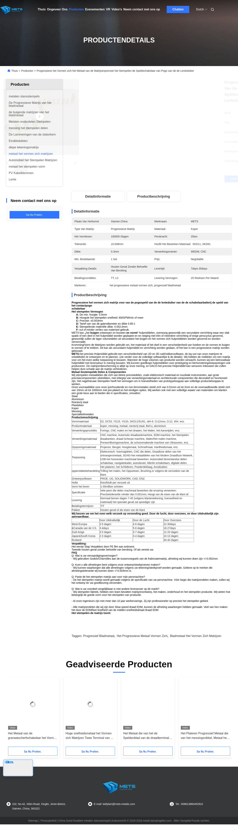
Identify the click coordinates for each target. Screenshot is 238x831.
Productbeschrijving (153, 196)
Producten (76, 9)
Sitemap (33, 827)
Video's (116, 9)
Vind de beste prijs (172, 178)
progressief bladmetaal (98, 642)
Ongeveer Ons (57, 9)
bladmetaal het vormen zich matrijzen (195, 642)
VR (108, 9)
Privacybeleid (48, 827)
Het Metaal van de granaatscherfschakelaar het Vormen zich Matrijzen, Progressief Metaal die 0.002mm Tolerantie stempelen (32, 742)
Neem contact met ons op (141, 9)
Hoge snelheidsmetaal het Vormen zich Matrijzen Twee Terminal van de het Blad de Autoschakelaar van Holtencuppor (90, 742)
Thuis (42, 9)
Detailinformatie (98, 196)
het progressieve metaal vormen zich (142, 642)
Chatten (178, 9)
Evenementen (95, 9)
